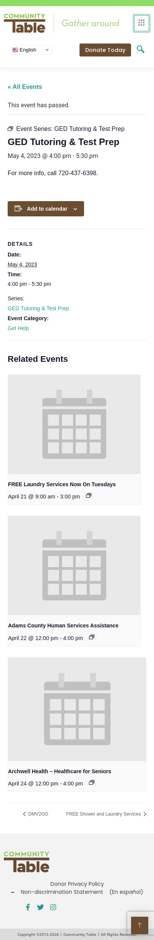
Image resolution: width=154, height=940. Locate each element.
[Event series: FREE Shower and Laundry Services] (88, 495)
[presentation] (74, 424)
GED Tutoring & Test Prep (38, 308)
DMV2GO (37, 814)
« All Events (25, 87)
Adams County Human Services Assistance (63, 625)
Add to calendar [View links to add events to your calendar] (47, 209)
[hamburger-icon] (141, 23)
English (24, 50)
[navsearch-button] (140, 50)
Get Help (18, 328)
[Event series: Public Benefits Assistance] (91, 637)
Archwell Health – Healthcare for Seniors (59, 771)
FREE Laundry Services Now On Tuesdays (62, 484)
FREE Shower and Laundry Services (104, 814)
